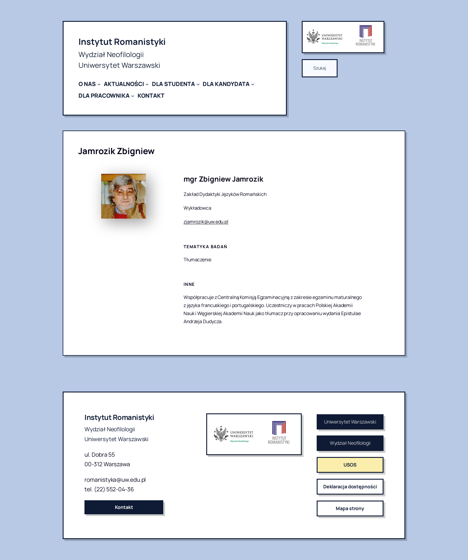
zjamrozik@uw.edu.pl (206, 221)
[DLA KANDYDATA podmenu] (252, 84)
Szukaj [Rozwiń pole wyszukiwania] (319, 68)
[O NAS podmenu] (99, 84)
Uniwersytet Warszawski (350, 421)
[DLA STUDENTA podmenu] (198, 84)
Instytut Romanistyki (122, 41)
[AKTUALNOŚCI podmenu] (147, 84)
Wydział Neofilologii (350, 443)
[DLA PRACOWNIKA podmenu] (132, 95)
